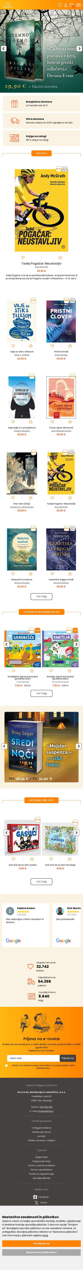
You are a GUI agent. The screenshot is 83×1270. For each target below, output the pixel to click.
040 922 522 (46, 1108)
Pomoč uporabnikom (42, 1171)
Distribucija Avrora (41, 1133)
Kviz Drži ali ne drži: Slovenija (60, 866)
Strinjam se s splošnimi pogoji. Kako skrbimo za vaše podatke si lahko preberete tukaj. (43, 1068)
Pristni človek (61, 351)
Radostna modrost (22, 579)
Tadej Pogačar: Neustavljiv (41, 263)
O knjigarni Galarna (41, 1129)
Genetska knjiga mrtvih (61, 579)
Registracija (41, 1158)
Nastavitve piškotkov (41, 1252)
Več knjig (41, 596)
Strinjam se (41, 1243)
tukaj (45, 1235)
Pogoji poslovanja (41, 1162)
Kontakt (41, 1137)
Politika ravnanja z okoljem (41, 1142)
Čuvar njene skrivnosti (61, 427)
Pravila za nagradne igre (41, 1175)
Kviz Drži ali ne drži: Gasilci (23, 866)
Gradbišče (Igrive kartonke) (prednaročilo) (23, 678)
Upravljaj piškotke (41, 1179)
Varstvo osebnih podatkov (41, 1167)
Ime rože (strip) (22, 503)
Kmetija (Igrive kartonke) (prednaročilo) (60, 678)
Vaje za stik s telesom (22, 351)
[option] (41, 51)
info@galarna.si (45, 1112)
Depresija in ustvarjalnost (22, 427)
